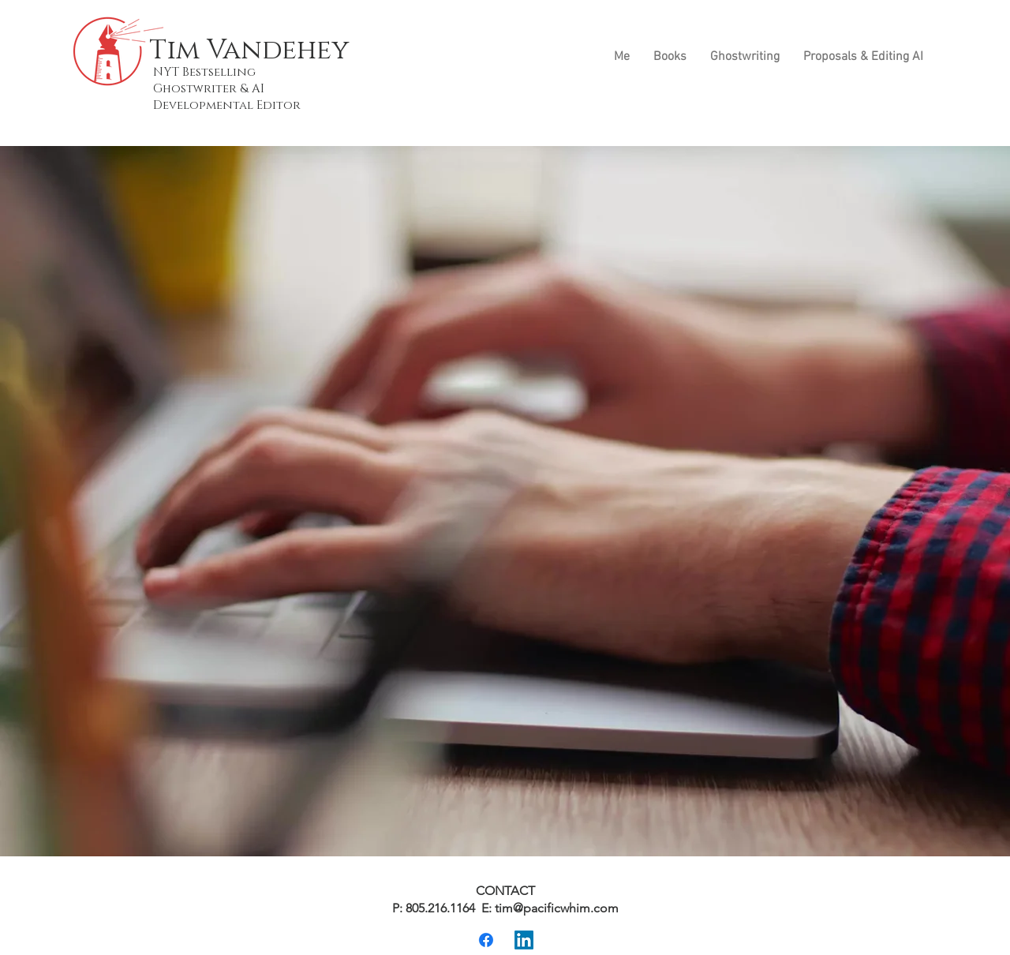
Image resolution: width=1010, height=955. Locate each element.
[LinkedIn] (523, 940)
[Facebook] (486, 940)
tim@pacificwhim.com (557, 908)
